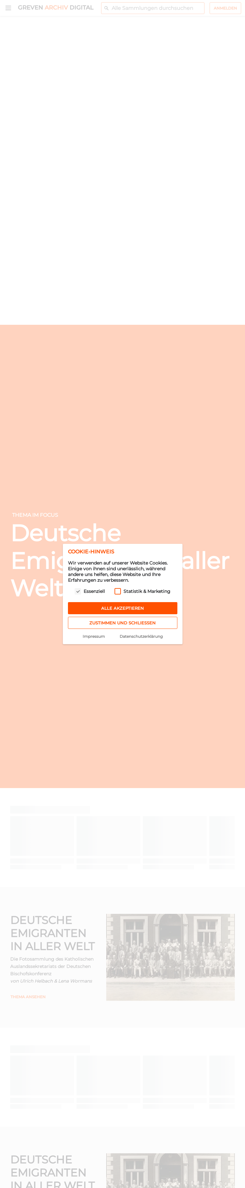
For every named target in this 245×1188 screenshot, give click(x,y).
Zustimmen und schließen (122, 622)
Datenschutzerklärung (141, 636)
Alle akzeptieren (122, 608)
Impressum (94, 636)
